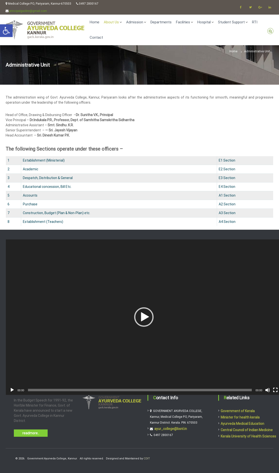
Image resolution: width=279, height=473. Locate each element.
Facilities (183, 22)
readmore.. (30, 433)
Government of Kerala (238, 411)
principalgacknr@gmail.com (28, 11)
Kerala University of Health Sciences (248, 436)
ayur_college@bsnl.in (170, 429)
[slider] (140, 390)
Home (94, 22)
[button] (144, 317)
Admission (134, 22)
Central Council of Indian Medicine (247, 430)
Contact (96, 37)
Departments (161, 22)
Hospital (204, 22)
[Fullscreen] (275, 390)
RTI (254, 22)
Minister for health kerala (240, 417)
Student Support (231, 22)
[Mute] (267, 390)
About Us (111, 22)
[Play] (12, 390)
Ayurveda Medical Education (242, 424)
